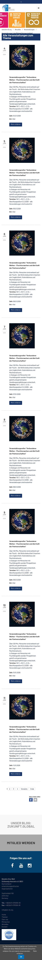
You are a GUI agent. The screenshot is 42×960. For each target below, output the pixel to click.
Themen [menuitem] (5, 917)
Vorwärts (24, 789)
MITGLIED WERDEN (21, 843)
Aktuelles (18, 29)
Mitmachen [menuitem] (6, 922)
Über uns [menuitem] (5, 919)
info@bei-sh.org (7, 910)
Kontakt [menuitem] (4, 927)
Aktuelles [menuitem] (5, 924)
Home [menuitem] (4, 915)
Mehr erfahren (16, 124)
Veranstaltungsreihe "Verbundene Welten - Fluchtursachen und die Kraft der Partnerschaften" (24, 79)
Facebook (31, 800)
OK (21, 957)
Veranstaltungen (29, 29)
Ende (32, 789)
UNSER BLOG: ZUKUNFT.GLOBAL (21, 824)
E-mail (35, 800)
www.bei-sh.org (7, 29)
